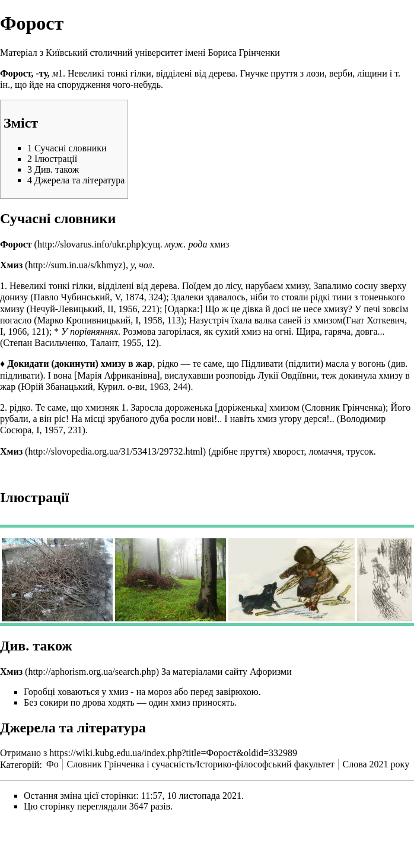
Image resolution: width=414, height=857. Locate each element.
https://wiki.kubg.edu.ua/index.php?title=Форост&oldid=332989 (173, 753)
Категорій (19, 764)
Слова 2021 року (376, 764)
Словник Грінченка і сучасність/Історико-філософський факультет (200, 764)
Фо (52, 764)
